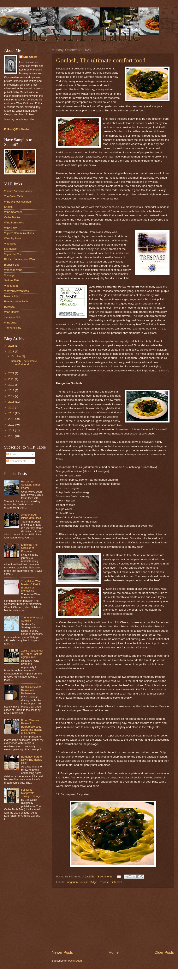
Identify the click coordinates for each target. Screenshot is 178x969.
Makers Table (12, 296)
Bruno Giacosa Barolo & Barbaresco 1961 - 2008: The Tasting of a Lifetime (32, 727)
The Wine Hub (12, 327)
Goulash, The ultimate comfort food (101, 60)
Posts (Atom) (75, 960)
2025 (11, 345)
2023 (11, 351)
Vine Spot (10, 243)
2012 (11, 424)
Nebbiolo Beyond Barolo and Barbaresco (31, 690)
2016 (11, 401)
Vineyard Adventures (16, 290)
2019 (11, 384)
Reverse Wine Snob (16, 301)
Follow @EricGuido (16, 129)
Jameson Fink (12, 317)
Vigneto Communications (19, 233)
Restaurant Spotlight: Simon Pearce (31, 484)
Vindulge (9, 275)
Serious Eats (11, 280)
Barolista (9, 306)
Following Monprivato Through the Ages (31, 793)
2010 (11, 436)
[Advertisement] (113, 919)
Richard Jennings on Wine (19, 259)
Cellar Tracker (12, 217)
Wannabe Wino (13, 269)
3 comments (105, 876)
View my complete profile (19, 119)
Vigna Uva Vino (13, 254)
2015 (11, 407)
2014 (11, 413)
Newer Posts (62, 952)
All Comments (16, 461)
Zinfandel (116, 882)
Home (114, 952)
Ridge (93, 882)
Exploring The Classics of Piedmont (29, 548)
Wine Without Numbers (17, 201)
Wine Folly (10, 227)
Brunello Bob (11, 264)
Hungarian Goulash (76, 882)
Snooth (8, 206)
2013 (11, 418)
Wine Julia (10, 322)
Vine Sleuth (11, 285)
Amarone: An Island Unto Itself (31, 516)
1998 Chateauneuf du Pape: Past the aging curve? (32, 654)
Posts (11, 454)
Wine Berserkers (14, 222)
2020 (11, 379)
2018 (11, 390)
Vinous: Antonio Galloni (18, 191)
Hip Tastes (10, 248)
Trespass (103, 882)
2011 (11, 430)
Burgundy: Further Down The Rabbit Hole (32, 760)
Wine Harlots (11, 312)
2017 (11, 396)
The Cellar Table (14, 196)
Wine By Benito (13, 238)
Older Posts (164, 952)
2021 (11, 373)
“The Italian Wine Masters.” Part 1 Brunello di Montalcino (31, 586)
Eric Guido (30, 56)
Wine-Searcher (13, 212)
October (16, 356)
